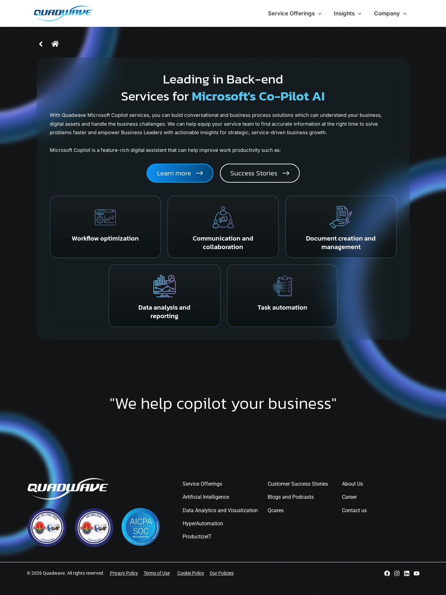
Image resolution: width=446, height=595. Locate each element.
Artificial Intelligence (206, 497)
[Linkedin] (407, 573)
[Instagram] (397, 573)
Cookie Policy (190, 573)
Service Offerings (298, 13)
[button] (260, 173)
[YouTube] (416, 573)
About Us (352, 484)
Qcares (276, 510)
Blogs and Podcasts (291, 497)
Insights (350, 13)
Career (349, 497)
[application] (321, 13)
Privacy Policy (124, 573)
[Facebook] (387, 573)
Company (391, 13)
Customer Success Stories (298, 484)
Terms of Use (157, 573)
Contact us (354, 510)
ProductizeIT (197, 536)
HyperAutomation (203, 523)
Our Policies (222, 573)
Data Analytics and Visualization (220, 510)
